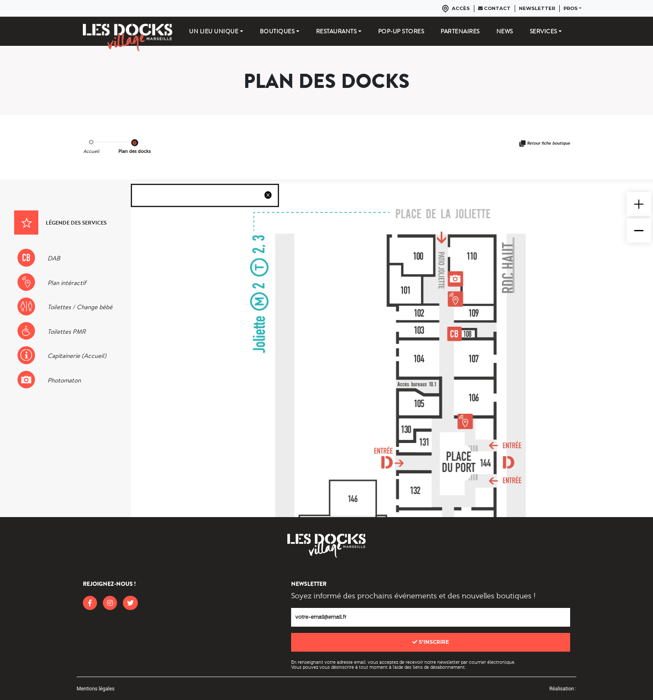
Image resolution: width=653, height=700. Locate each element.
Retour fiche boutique (548, 143)
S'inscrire (430, 642)
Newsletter (537, 8)
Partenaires (460, 31)
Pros (570, 8)
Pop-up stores (401, 31)
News (504, 31)
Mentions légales (96, 689)
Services (543, 31)
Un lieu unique (213, 31)
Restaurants (336, 31)
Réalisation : (562, 689)
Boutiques (277, 31)
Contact (494, 8)
